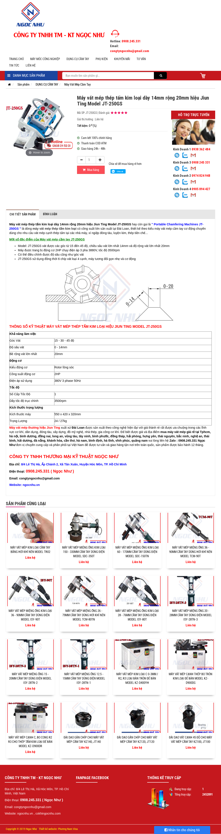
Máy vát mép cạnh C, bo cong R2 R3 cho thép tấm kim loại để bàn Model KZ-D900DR (30, 742)
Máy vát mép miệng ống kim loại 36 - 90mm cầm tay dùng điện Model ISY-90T (30, 615)
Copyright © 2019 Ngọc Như (21, 829)
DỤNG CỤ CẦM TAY (77, 59)
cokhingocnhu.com (48, 813)
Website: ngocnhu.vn (19, 813)
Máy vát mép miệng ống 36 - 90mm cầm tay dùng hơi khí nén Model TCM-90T (190, 552)
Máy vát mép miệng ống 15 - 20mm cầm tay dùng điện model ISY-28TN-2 (30, 678)
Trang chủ (16, 59)
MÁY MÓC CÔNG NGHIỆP (45, 59)
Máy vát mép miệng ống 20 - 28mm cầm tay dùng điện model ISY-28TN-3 (190, 615)
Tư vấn (141, 59)
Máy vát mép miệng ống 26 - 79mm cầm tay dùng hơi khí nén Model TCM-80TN (83, 615)
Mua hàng (91, 170)
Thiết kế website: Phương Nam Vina (58, 829)
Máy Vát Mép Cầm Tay (77, 84)
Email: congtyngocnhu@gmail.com (28, 807)
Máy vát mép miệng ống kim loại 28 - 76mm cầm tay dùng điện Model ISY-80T (137, 615)
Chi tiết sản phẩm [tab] (22, 214)
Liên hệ (31, 65)
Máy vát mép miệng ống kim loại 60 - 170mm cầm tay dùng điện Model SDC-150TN (137, 552)
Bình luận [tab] (50, 214)
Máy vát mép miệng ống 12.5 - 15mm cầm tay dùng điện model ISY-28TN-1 (84, 678)
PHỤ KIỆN (102, 59)
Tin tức (14, 65)
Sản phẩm (23, 84)
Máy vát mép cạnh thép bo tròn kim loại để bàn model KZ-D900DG (190, 678)
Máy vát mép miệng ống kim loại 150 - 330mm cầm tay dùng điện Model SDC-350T (84, 552)
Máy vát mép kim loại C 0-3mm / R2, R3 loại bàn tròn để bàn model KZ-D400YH (137, 678)
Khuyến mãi (122, 59)
